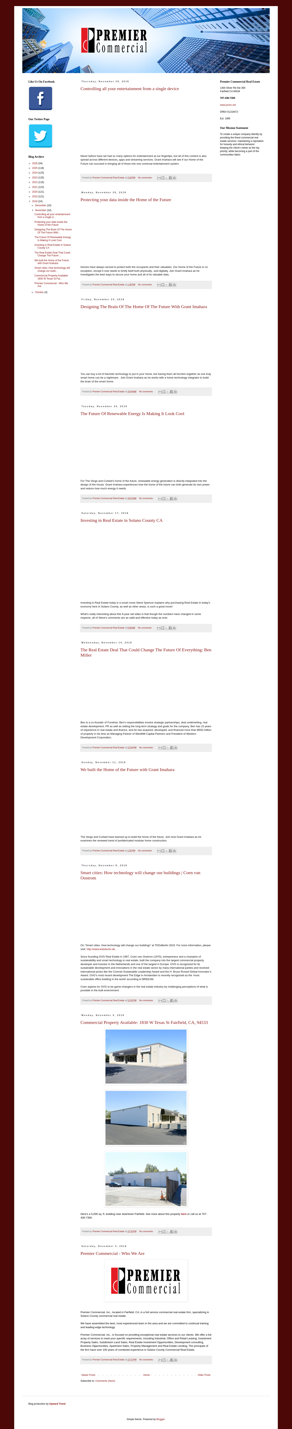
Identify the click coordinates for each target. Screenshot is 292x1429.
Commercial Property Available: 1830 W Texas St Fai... (51, 277)
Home (146, 1375)
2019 (35, 196)
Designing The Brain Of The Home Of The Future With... (53, 231)
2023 (35, 177)
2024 (35, 172)
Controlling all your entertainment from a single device (130, 88)
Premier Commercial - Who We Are (113, 1253)
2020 (35, 191)
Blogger (160, 1419)
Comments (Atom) (105, 1380)
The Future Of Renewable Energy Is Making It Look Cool (132, 413)
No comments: (145, 177)
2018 (35, 201)
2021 (35, 187)
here (184, 1213)
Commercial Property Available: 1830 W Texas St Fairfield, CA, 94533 (144, 1022)
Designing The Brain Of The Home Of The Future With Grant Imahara (144, 306)
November (41, 210)
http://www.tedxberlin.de (101, 949)
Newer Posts (88, 1375)
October (39, 292)
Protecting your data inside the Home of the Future (126, 199)
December (41, 205)
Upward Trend (57, 1403)
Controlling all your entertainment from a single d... (52, 216)
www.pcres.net (228, 105)
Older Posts (204, 1375)
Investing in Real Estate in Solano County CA (122, 520)
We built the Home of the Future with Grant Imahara (127, 769)
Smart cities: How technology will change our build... (52, 269)
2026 (35, 163)
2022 (35, 182)
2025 (35, 168)
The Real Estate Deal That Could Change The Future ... (52, 254)
